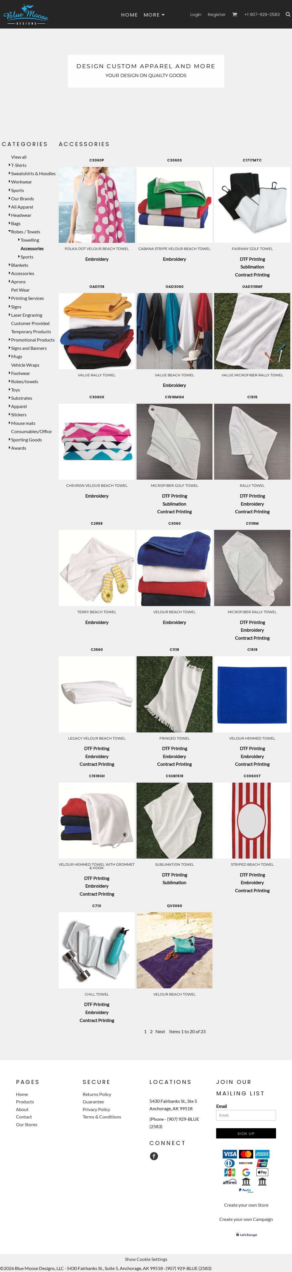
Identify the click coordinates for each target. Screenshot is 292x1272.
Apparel (19, 406)
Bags (16, 223)
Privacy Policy (96, 1109)
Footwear (20, 373)
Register (217, 14)
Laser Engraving (26, 315)
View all (19, 156)
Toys (15, 389)
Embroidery (96, 259)
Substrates (21, 398)
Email (221, 1106)
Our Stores (26, 1124)
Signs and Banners (29, 348)
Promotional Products (33, 339)
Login (195, 14)
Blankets (19, 265)
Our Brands (22, 198)
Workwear (21, 181)
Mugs (16, 356)
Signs (16, 306)
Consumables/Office (31, 431)
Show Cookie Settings (146, 1259)
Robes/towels (24, 381)
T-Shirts (19, 165)
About (22, 1109)
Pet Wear (20, 289)
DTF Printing (252, 259)
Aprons (18, 281)
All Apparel (22, 206)
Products (25, 1101)
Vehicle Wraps (25, 365)
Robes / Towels (25, 231)
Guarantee (93, 1101)
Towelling (30, 240)
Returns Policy (97, 1094)
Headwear (21, 215)
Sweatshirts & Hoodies (33, 173)
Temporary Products (31, 331)
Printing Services (27, 298)
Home (22, 1094)
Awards (18, 448)
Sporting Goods (26, 439)
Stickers (19, 414)
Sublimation (252, 266)
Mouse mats (23, 423)
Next (160, 1031)
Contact (24, 1116)
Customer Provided (30, 323)
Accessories (22, 273)
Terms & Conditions (102, 1116)
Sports (17, 190)
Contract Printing (252, 274)
